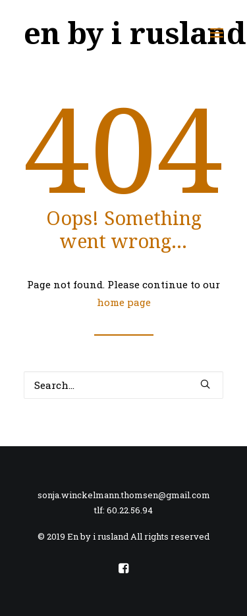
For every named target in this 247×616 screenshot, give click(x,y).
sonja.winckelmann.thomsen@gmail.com (124, 495)
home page (124, 302)
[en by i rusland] (135, 32)
